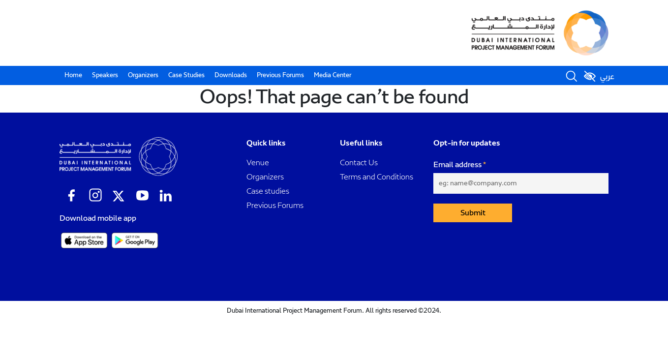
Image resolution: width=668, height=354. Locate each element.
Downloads (230, 75)
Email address (457, 165)
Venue (257, 162)
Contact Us (359, 162)
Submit (473, 212)
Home (73, 75)
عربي (607, 76)
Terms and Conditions (376, 177)
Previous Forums (280, 75)
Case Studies (186, 75)
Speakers (105, 75)
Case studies (267, 191)
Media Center (332, 75)
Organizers (143, 75)
